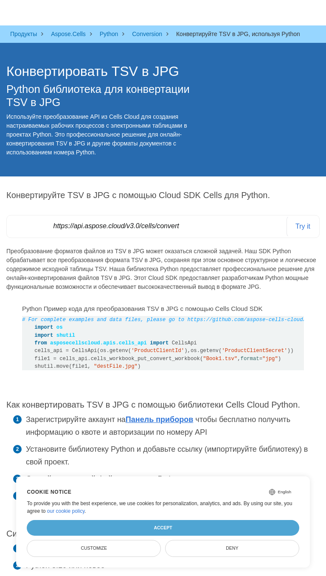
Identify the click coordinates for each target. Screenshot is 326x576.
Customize (94, 548)
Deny (232, 548)
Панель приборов (159, 419)
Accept (163, 527)
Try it (302, 226)
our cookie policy (66, 511)
